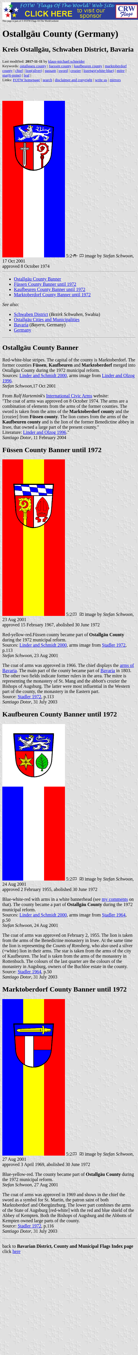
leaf (26, 75)
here (16, 1251)
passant (50, 70)
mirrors (115, 80)
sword (63, 70)
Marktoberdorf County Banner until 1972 (52, 294)
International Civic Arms (69, 395)
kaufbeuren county (88, 66)
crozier (75, 70)
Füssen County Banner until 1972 (45, 284)
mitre (120, 70)
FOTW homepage (26, 80)
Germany (22, 330)
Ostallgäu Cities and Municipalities (46, 319)
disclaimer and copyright (73, 80)
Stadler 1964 (114, 914)
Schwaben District (31, 314)
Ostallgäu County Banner (37, 279)
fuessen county (60, 66)
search (47, 80)
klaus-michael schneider (66, 61)
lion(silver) (34, 70)
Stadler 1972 (114, 645)
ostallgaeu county (33, 66)
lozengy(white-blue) (98, 70)
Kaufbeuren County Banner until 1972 (49, 289)
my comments (115, 899)
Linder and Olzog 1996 (44, 432)
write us (101, 80)
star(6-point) (11, 75)
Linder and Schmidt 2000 (43, 375)
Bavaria (21, 324)
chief (19, 70)
